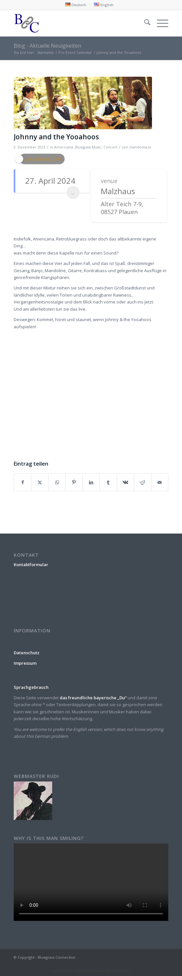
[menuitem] (76, 5)
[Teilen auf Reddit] (142, 482)
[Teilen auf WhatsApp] (57, 482)
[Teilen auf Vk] (125, 482)
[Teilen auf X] (39, 482)
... (72, 192)
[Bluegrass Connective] (75, 23)
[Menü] (159, 23)
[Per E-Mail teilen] (159, 482)
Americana (63, 147)
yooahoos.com (43, 159)
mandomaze (140, 147)
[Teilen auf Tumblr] (108, 482)
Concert (110, 147)
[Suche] (144, 23)
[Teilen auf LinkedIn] (91, 482)
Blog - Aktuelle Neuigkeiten (47, 45)
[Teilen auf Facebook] (22, 482)
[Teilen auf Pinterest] (74, 482)
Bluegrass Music (88, 147)
